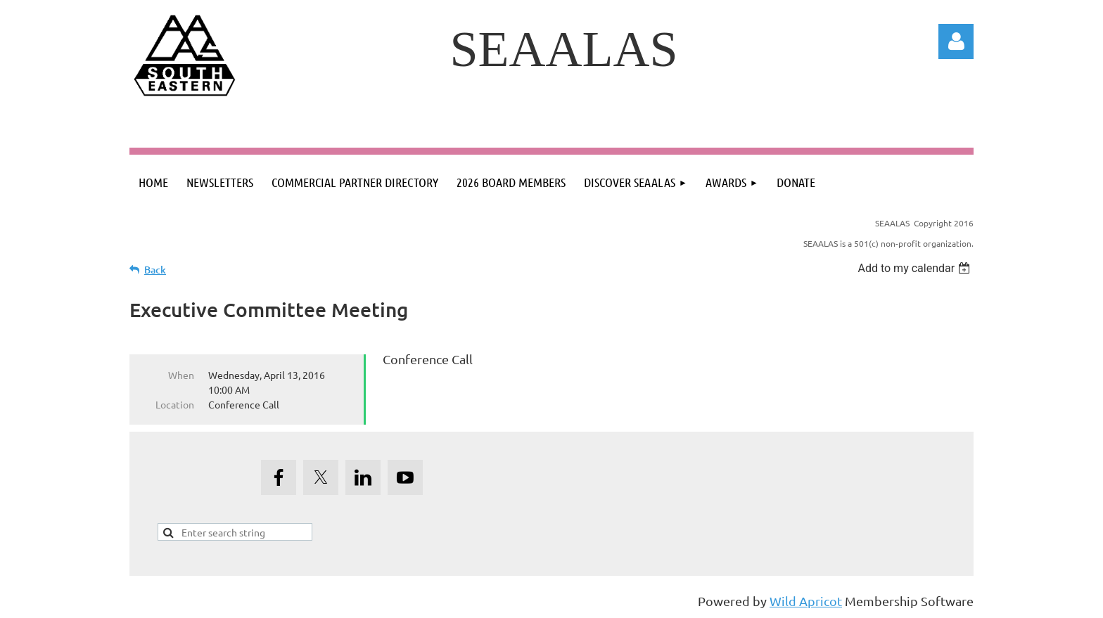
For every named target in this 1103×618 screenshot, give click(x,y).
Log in (956, 41)
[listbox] (915, 268)
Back (155, 269)
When (181, 374)
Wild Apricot (806, 600)
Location (174, 404)
